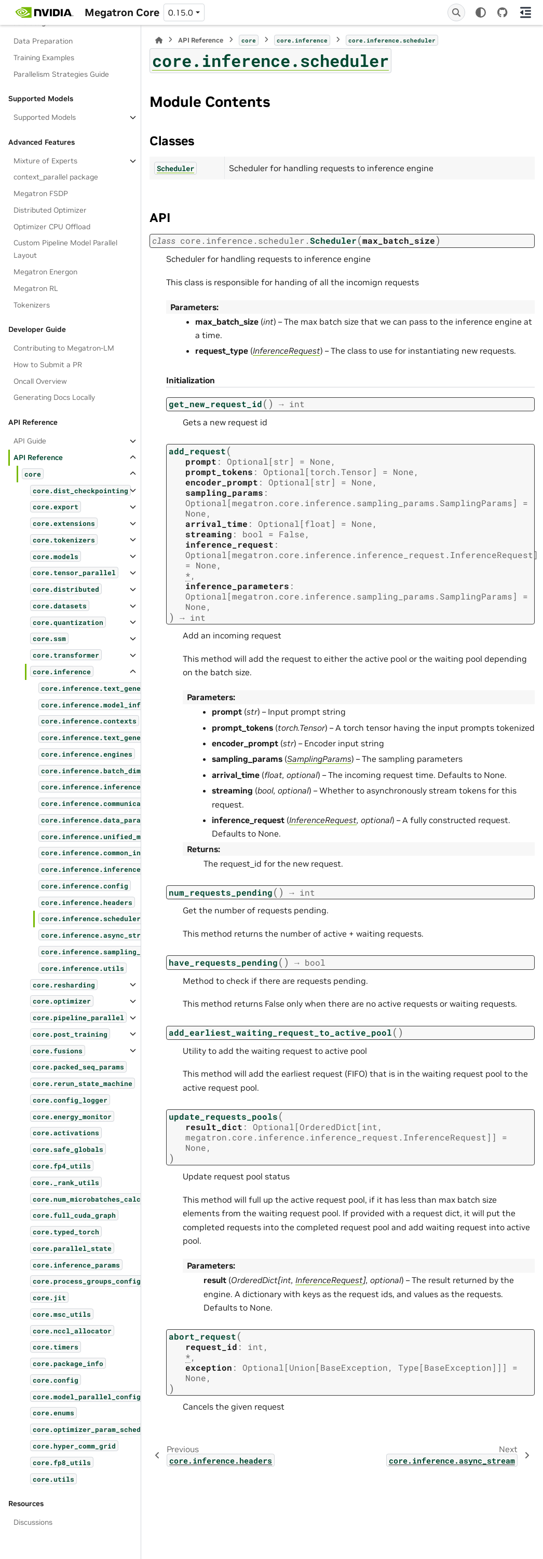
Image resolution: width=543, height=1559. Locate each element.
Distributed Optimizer (50, 210)
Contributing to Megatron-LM (63, 348)
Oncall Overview (40, 381)
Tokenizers (31, 305)
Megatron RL (35, 288)
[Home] (158, 40)
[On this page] (526, 12)
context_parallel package (55, 177)
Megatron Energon (45, 271)
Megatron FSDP (40, 193)
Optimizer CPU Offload (51, 226)
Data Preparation (43, 41)
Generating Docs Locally (54, 397)
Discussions (32, 1522)
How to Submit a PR (47, 364)
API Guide (29, 441)
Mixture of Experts (45, 160)
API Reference (38, 457)
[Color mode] (480, 12)
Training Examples (43, 57)
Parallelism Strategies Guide (61, 74)
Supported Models (44, 117)
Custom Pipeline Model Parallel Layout (65, 249)
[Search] (456, 12)
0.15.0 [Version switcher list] (180, 12)
